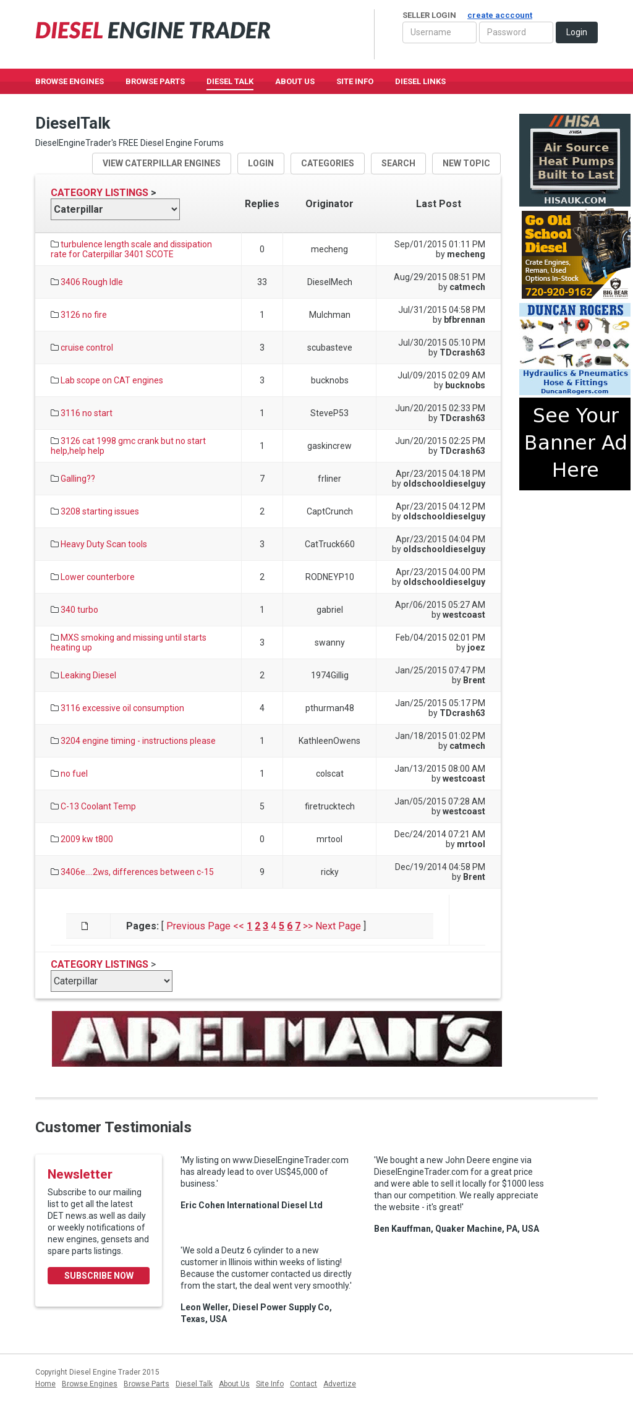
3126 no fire (84, 315)
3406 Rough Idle (92, 282)
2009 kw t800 (87, 839)
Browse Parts (155, 81)
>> (308, 926)
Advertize (339, 1384)
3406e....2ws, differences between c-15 (137, 872)
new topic (466, 163)
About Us (295, 81)
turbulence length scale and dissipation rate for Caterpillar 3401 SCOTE (131, 249)
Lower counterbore (98, 577)
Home (45, 1384)
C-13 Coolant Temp (98, 806)
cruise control (87, 347)
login (261, 163)
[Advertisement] (575, 538)
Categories (327, 163)
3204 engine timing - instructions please (138, 741)
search (398, 163)
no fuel (74, 774)
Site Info (354, 81)
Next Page (338, 926)
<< (238, 926)
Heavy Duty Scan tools (104, 544)
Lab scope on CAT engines (112, 380)
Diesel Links (420, 81)
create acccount (499, 15)
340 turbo (79, 610)
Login (576, 32)
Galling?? (78, 479)
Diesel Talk (229, 81)
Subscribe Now (99, 1276)
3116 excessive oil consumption (122, 708)
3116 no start (87, 413)
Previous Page (198, 926)
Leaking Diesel (88, 675)
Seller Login (467, 15)
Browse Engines (69, 81)
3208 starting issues (100, 511)
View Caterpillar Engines (162, 163)
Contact (303, 1384)
